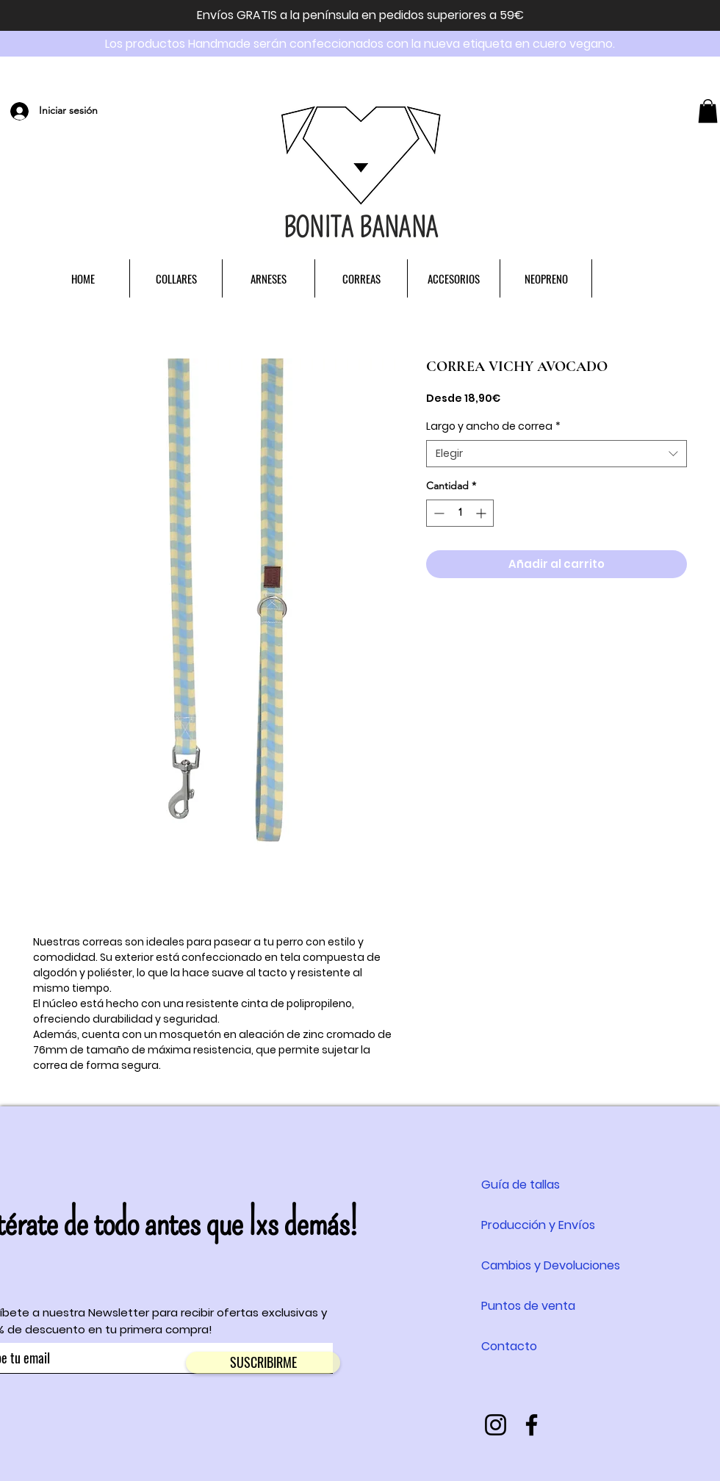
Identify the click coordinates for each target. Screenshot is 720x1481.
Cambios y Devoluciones (550, 1265)
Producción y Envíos (538, 1225)
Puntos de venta (528, 1305)
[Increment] (482, 513)
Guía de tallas (520, 1184)
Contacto (509, 1346)
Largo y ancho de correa (493, 426)
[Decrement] (437, 513)
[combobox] (556, 454)
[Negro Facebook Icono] (531, 1424)
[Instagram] (495, 1424)
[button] (708, 111)
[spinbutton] (460, 513)
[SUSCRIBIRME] (263, 1363)
